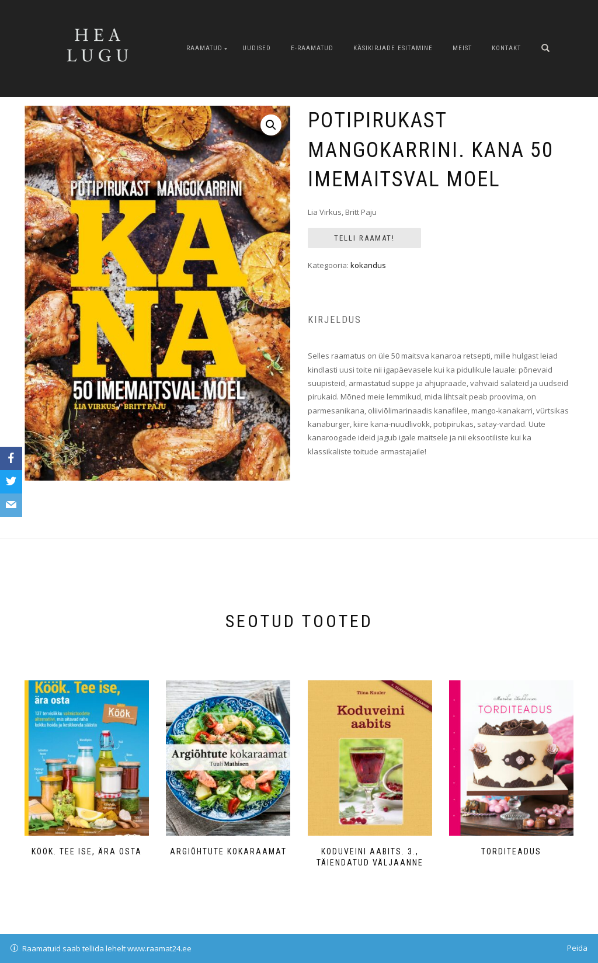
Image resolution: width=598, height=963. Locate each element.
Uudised (256, 48)
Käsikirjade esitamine (393, 48)
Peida (577, 948)
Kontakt (506, 48)
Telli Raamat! (364, 238)
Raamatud (204, 48)
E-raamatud (312, 48)
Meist (462, 48)
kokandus (368, 265)
